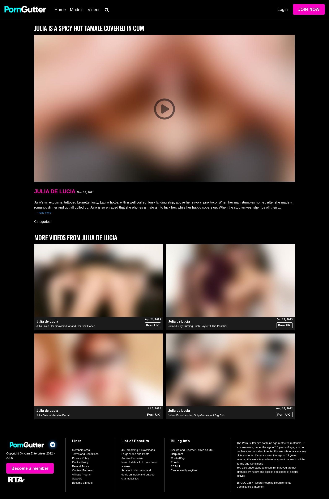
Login (282, 9)
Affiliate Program (82, 474)
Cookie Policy (80, 462)
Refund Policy (80, 466)
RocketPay (178, 458)
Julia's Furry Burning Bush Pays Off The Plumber (197, 326)
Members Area (81, 450)
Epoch (175, 462)
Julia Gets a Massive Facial (52, 415)
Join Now (309, 9)
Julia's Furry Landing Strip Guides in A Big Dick (196, 415)
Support (77, 478)
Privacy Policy (80, 458)
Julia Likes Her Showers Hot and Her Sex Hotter (65, 326)
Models (76, 9)
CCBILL (176, 466)
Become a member (30, 468)
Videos (94, 9)
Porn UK (152, 325)
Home (60, 9)
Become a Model (82, 482)
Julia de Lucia (54, 191)
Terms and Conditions (85, 454)
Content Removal (82, 470)
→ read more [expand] (43, 212)
